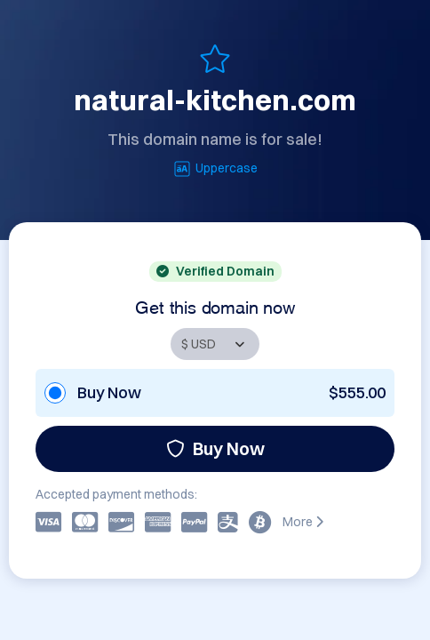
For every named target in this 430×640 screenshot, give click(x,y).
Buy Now (215, 448)
